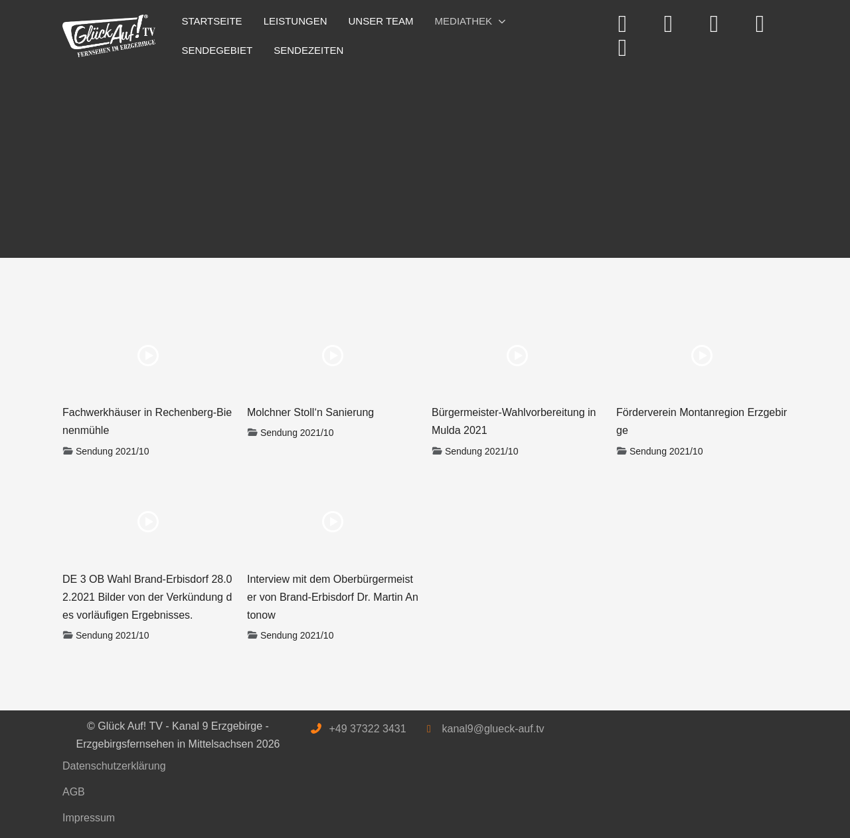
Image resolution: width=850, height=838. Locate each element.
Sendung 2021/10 (112, 451)
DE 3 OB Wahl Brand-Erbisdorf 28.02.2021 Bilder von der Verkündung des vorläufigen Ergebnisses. (147, 597)
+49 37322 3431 (367, 728)
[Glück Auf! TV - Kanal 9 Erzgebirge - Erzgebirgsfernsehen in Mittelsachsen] (108, 36)
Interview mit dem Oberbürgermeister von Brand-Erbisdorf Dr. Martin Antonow (332, 597)
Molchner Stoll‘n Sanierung (310, 412)
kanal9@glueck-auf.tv (493, 728)
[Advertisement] (425, 158)
